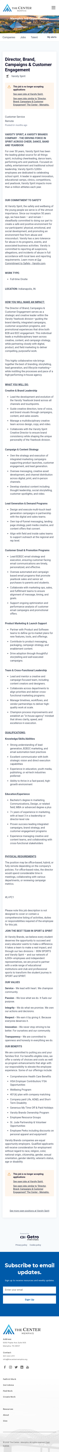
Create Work (9, 1397)
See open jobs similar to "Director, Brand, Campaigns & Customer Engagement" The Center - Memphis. (31, 101)
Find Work (7, 1391)
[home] (17, 7)
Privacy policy (21, 1245)
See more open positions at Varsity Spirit (29, 1211)
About (6, 1415)
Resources (8, 1409)
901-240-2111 (9, 1356)
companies (9, 37)
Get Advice (8, 1385)
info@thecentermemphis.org (15, 1360)
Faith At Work (9, 1379)
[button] (53, 7)
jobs (23, 37)
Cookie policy (35, 1245)
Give (5, 1421)
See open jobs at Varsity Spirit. (28, 94)
